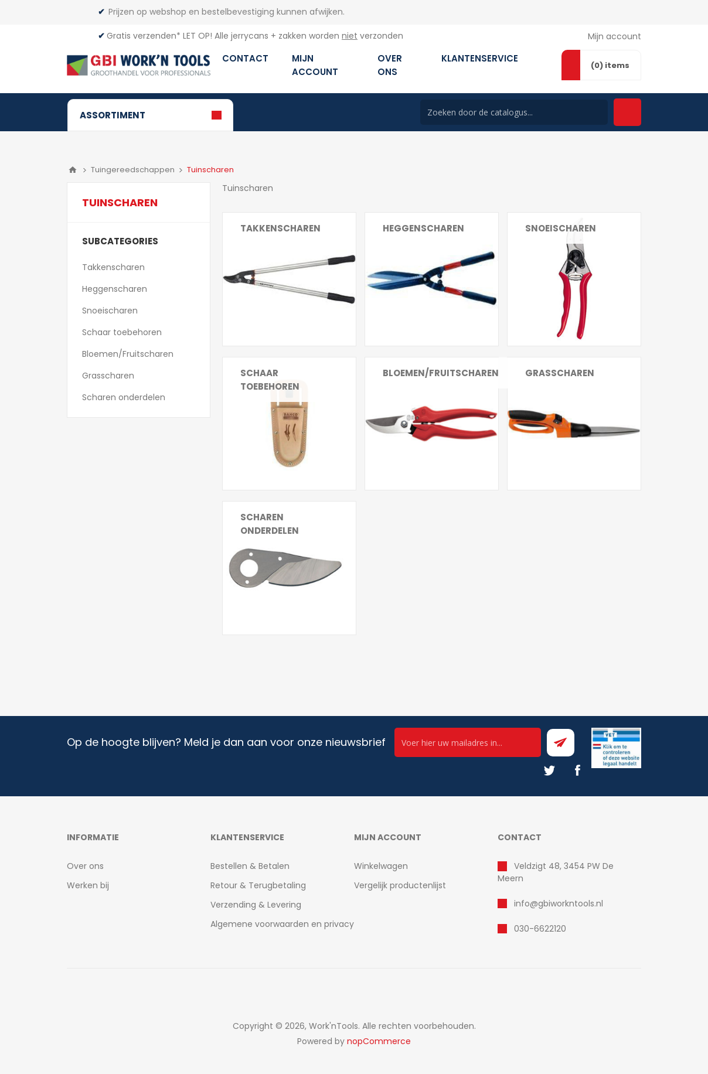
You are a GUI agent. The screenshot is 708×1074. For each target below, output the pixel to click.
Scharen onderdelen (269, 524)
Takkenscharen (280, 228)
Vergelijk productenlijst (400, 885)
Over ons (85, 866)
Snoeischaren (560, 228)
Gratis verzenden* (144, 36)
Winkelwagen (381, 866)
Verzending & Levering (255, 905)
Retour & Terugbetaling (258, 885)
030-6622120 (540, 929)
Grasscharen (559, 373)
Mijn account (614, 36)
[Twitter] (549, 770)
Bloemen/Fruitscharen (441, 373)
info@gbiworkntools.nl (558, 903)
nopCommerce (379, 1041)
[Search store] (514, 112)
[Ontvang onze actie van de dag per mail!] (467, 742)
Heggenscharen (423, 228)
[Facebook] (577, 770)
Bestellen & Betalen (250, 866)
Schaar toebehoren (269, 380)
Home (73, 170)
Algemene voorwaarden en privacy (282, 924)
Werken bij (88, 885)
